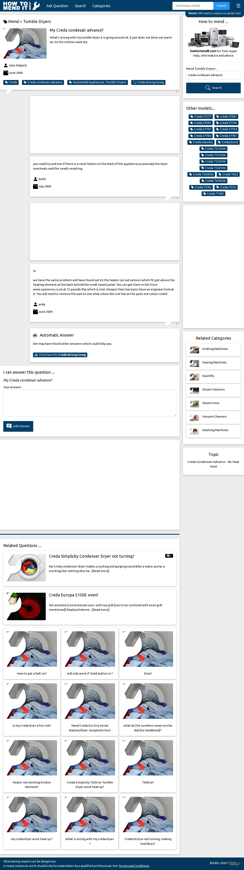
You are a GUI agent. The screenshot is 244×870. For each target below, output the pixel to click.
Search (80, 6)
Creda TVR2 (213, 193)
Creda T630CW (213, 181)
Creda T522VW (213, 168)
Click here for (60, 355)
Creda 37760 (200, 136)
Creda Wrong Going (148, 82)
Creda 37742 (226, 123)
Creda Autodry (201, 142)
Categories (101, 6)
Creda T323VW (213, 161)
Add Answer (18, 426)
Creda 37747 (200, 129)
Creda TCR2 (201, 187)
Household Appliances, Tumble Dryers (97, 82)
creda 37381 (226, 116)
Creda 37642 (200, 123)
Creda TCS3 (226, 187)
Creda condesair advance (43, 82)
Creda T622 (228, 174)
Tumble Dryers (37, 21)
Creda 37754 (226, 129)
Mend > (13, 21)
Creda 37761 (226, 136)
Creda (11, 82)
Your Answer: (12, 387)
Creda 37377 (200, 116)
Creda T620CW (201, 174)
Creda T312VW (213, 149)
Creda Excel (228, 142)
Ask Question (57, 6)
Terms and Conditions (134, 866)
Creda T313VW (213, 155)
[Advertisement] (105, 124)
